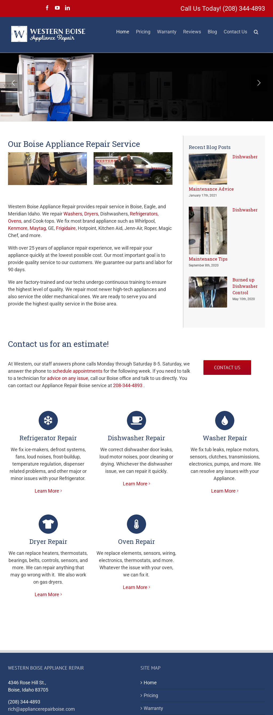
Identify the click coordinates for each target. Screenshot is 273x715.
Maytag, (38, 228)
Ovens (14, 221)
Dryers (91, 214)
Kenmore (17, 228)
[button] (256, 31)
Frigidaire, (66, 228)
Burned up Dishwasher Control (245, 286)
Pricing (151, 695)
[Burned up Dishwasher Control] (208, 292)
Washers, (73, 214)
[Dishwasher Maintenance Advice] (208, 169)
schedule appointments (77, 371)
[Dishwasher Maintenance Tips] (208, 230)
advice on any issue (67, 378)
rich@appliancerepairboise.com (41, 709)
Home (150, 682)
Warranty (153, 708)
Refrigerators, (144, 214)
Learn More (47, 491)
